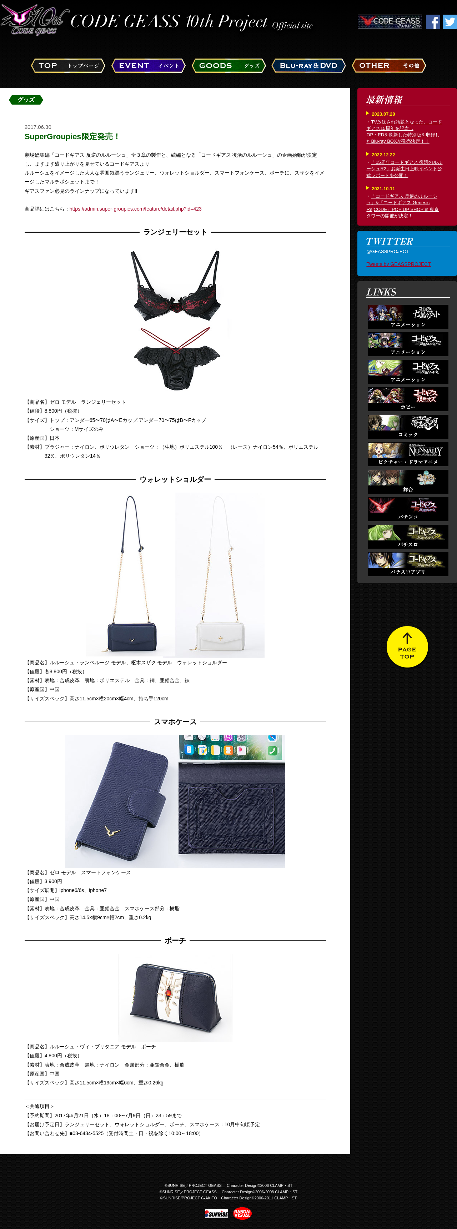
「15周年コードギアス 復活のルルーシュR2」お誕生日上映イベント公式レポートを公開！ (404, 169)
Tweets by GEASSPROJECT (398, 264)
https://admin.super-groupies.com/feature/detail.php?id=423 (136, 209)
